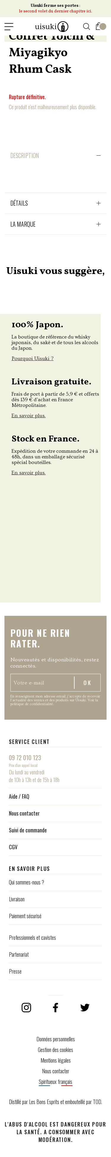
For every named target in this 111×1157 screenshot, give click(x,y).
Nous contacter (24, 813)
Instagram (26, 1007)
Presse (15, 971)
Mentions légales (56, 1060)
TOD (97, 1102)
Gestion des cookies (55, 1049)
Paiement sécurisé (25, 916)
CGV (13, 847)
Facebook (55, 1007)
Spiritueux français (55, 1081)
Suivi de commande (28, 830)
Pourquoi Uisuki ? (33, 358)
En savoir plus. (29, 415)
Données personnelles (55, 1039)
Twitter (85, 1007)
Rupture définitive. (27, 97)
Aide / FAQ (19, 796)
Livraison (17, 899)
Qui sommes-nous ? (26, 882)
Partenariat (19, 954)
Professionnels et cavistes (32, 937)
